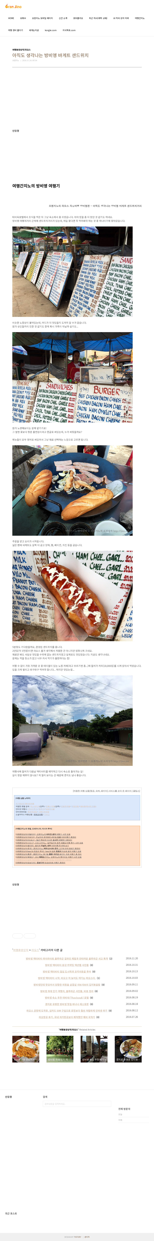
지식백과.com (69, 30)
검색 (108, 1104)
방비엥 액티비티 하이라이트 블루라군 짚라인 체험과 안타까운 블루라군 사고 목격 (67, 958)
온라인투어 (32, 809)
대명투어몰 (50, 809)
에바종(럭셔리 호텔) (88, 806)
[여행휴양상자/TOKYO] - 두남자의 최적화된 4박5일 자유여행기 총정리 (46, 837)
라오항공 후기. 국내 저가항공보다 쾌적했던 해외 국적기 (67, 1017)
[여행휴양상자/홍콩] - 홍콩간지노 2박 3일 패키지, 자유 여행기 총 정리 (49, 854)
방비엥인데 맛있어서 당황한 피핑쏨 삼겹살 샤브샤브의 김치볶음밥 (67, 984)
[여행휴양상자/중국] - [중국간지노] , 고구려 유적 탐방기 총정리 (48, 848)
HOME (11, 18)
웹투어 (41, 809)
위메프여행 (38, 815)
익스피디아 (35, 806)
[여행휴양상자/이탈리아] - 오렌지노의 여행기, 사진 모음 (43, 834)
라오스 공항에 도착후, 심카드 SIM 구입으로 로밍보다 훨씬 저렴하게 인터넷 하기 (66, 1010)
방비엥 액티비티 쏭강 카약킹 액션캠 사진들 (67, 965)
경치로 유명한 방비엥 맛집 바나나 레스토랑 (67, 1004)
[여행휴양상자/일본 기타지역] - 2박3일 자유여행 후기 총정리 (44, 860)
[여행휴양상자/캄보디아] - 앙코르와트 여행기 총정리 (40, 863)
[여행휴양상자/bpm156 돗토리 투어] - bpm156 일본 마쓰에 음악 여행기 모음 (48, 851)
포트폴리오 (78, 18)
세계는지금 (34, 30)
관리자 (87, 1237)
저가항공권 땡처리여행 (25, 804)
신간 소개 (63, 18)
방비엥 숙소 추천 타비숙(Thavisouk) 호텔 (67, 997)
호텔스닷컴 (50, 806)
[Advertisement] (77, 100)
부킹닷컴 (75, 806)
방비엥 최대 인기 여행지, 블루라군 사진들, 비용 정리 (66, 991)
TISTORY (77, 1237)
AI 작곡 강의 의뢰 (121, 18)
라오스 (35, 950)
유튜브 (23, 18)
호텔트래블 (65, 806)
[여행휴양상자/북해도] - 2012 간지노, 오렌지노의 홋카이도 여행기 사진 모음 (49, 857)
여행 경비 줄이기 (15, 30)
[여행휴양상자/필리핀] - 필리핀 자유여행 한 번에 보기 (42, 846)
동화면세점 (32, 812)
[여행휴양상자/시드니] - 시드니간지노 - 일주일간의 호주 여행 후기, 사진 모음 (49, 843)
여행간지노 (140, 18)
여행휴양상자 (20, 950)
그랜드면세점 (43, 812)
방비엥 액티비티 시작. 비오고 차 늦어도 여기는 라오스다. (67, 978)
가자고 (47, 815)
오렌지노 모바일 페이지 (42, 18)
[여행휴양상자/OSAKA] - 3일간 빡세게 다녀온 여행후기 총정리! (44, 840)
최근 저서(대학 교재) (98, 18)
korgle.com (51, 30)
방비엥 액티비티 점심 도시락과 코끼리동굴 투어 (67, 971)
